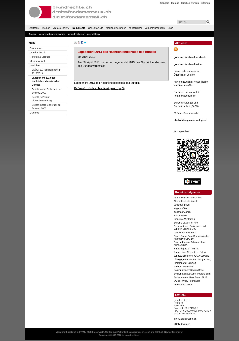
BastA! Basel (180, 215)
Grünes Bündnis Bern (185, 232)
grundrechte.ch (37, 52)
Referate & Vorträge (40, 57)
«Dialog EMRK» (61, 28)
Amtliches (35, 65)
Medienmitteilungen (116, 28)
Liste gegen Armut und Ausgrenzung (192, 259)
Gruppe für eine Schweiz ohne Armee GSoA (189, 243)
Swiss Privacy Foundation (187, 281)
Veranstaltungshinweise (52, 34)
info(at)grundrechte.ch (185, 318)
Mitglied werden (190, 3)
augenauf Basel (182, 204)
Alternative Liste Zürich (185, 201)
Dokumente (79, 28)
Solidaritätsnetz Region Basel (189, 270)
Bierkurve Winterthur (184, 219)
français (164, 3)
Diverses (34, 112)
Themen (46, 28)
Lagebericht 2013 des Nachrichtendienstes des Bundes (107, 82)
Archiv (32, 34)
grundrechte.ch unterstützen (84, 34)
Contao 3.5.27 (112, 332)
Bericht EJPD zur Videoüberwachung (42, 99)
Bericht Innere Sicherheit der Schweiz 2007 (46, 91)
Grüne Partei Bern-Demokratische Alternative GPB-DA (191, 237)
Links (170, 28)
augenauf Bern (181, 208)
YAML (83, 332)
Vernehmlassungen (155, 28)
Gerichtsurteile (95, 28)
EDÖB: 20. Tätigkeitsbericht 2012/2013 (46, 71)
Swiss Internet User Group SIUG (190, 277)
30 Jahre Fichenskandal (186, 113)
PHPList (159, 332)
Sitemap (205, 3)
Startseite (34, 28)
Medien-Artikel (37, 61)
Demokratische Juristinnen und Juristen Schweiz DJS (190, 227)
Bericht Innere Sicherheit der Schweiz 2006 (46, 107)
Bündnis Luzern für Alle (186, 222)
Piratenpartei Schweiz (185, 263)
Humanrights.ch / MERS (186, 248)
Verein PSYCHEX (183, 284)
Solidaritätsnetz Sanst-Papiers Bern (192, 273)
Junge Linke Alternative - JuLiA (190, 252)
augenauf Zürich (182, 212)
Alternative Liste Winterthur (188, 197)
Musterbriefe (135, 28)
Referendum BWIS (183, 266)
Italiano (175, 3)
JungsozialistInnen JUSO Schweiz (191, 255)
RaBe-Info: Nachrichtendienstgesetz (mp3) (99, 88)
